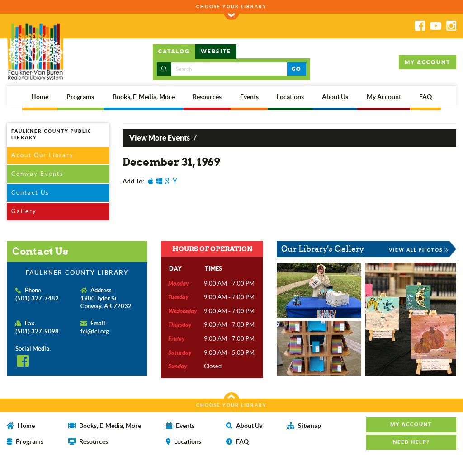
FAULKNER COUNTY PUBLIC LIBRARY (51, 134)
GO (296, 69)
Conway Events (37, 173)
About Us (335, 96)
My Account (384, 96)
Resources (207, 96)
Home (39, 96)
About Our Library (42, 155)
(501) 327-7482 (37, 298)
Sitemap (304, 425)
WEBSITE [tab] (216, 51)
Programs (80, 96)
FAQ (425, 96)
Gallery (24, 211)
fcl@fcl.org (94, 331)
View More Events (159, 138)
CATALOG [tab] (174, 51)
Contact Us (30, 192)
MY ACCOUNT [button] (427, 62)
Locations (290, 96)
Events (249, 96)
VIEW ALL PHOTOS (419, 250)
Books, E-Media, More (144, 96)
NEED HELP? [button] (411, 442)
